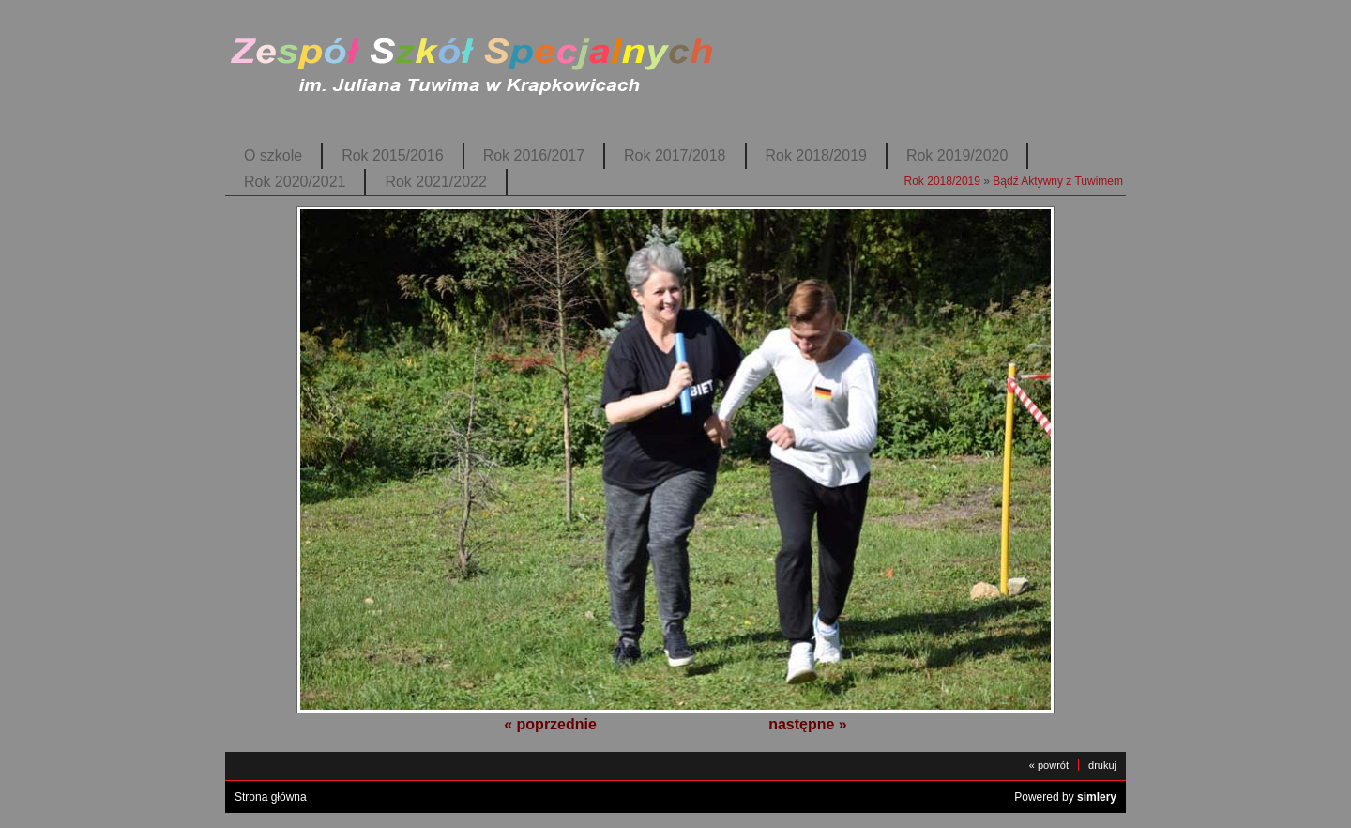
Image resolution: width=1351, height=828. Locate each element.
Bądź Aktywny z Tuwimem (1058, 181)
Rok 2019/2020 (957, 155)
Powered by (1065, 797)
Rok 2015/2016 (392, 155)
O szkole (273, 155)
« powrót (1049, 765)
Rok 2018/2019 (816, 155)
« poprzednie (550, 724)
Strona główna (271, 797)
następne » (807, 724)
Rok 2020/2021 (294, 182)
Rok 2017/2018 (674, 155)
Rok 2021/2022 (435, 182)
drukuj (1102, 765)
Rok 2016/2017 (533, 155)
